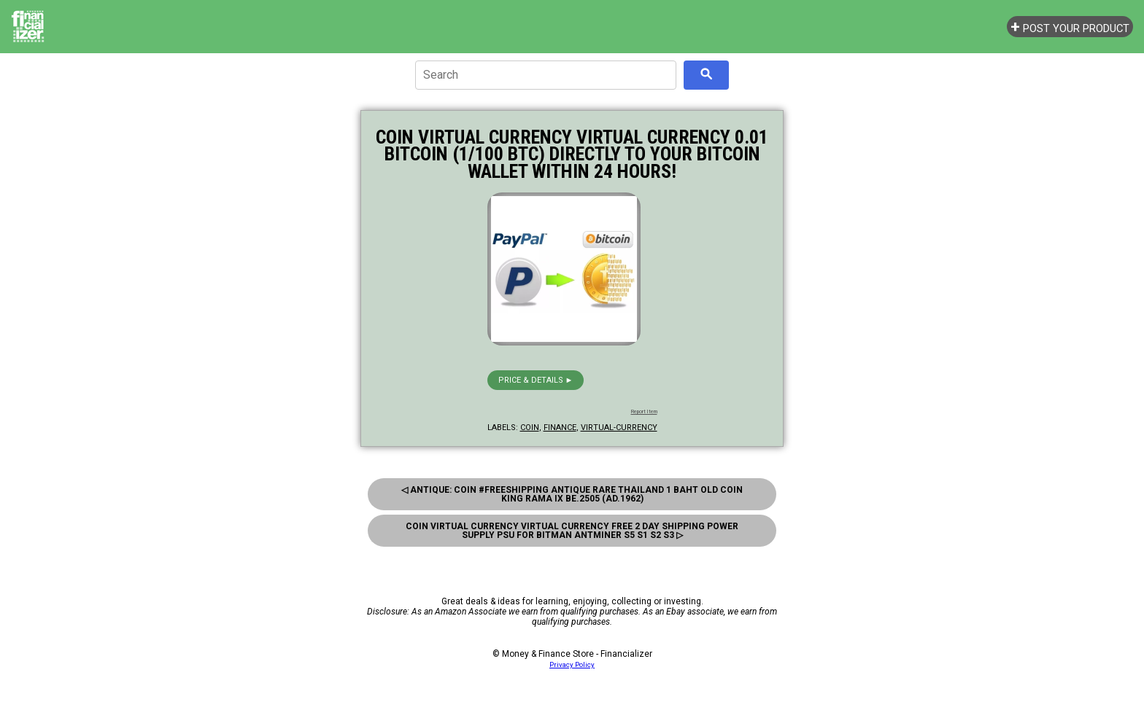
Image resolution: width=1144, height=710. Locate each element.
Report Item (644, 412)
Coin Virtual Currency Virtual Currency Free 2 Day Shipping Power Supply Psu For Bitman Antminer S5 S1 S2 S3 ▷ (572, 530)
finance (560, 427)
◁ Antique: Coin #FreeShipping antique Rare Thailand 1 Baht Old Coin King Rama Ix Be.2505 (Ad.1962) (572, 494)
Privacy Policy (572, 664)
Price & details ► (535, 380)
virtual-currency (619, 427)
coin (529, 427)
